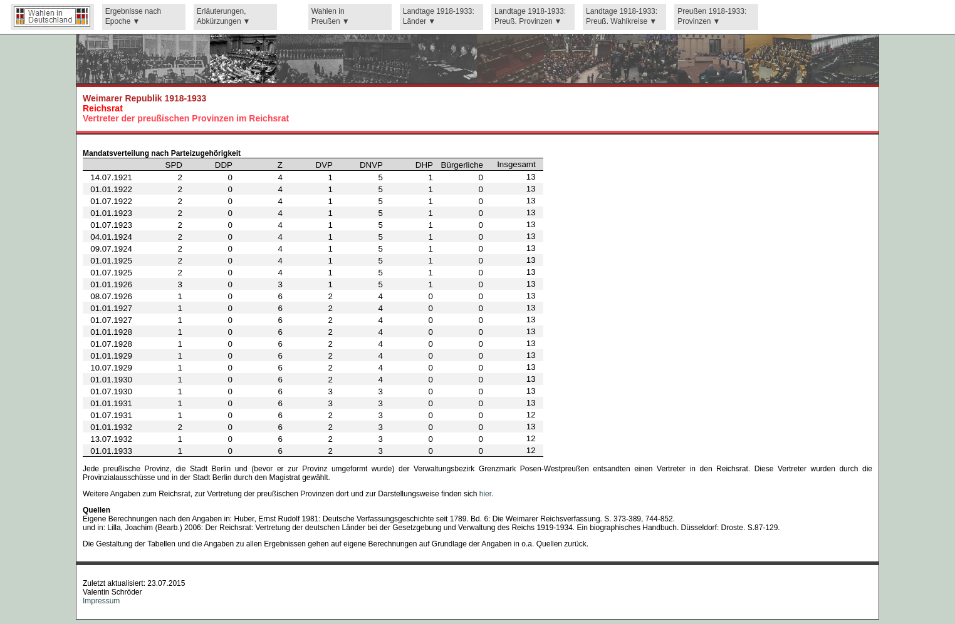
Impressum (101, 600)
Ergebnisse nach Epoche (133, 16)
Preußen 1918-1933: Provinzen (711, 16)
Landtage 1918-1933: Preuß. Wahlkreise (621, 16)
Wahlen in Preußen (328, 16)
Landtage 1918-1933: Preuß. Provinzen (530, 16)
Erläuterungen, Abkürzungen (221, 16)
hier (485, 493)
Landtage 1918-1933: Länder (438, 16)
